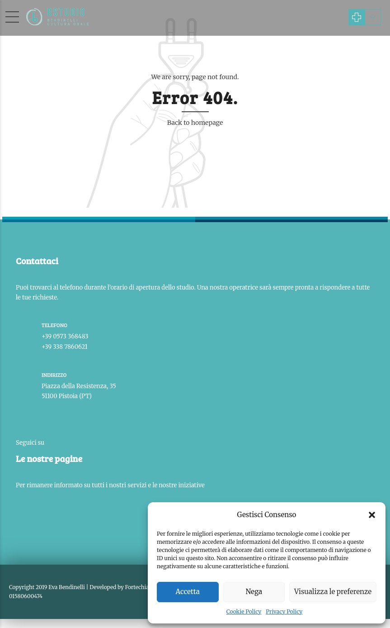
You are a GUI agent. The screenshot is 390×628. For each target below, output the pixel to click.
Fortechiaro (140, 587)
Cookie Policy (244, 611)
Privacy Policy (284, 611)
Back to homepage (195, 123)
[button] (371, 514)
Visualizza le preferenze (332, 591)
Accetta (188, 591)
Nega (254, 591)
